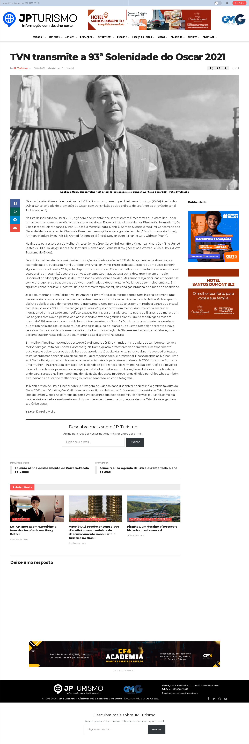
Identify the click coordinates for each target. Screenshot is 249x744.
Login (239, 3)
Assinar (135, 442)
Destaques (86, 37)
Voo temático (21, 519)
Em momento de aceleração (88, 519)
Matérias (54, 37)
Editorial (38, 37)
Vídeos (161, 37)
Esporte (122, 37)
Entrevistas (105, 37)
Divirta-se (208, 37)
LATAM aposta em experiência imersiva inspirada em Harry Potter (33, 530)
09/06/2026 (16, 539)
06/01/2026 (39, 68)
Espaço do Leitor (142, 37)
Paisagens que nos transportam (150, 519)
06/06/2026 (74, 543)
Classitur (176, 37)
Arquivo (192, 37)
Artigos (70, 37)
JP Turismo (20, 68)
